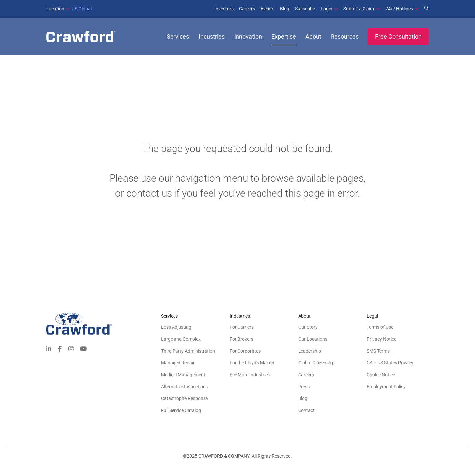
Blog (284, 8)
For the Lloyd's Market (252, 362)
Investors (224, 8)
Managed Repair (178, 362)
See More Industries (250, 374)
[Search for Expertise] (426, 8)
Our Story (308, 327)
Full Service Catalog (181, 410)
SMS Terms (378, 351)
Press (304, 386)
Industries (212, 36)
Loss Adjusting (176, 327)
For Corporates (245, 351)
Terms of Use (380, 327)
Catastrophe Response (184, 398)
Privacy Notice (381, 339)
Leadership (309, 351)
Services (178, 36)
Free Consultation (398, 36)
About (313, 36)
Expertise (283, 36)
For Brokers (241, 339)
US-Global (69, 8)
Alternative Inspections (184, 386)
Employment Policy (386, 386)
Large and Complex (181, 339)
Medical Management (183, 374)
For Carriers (242, 327)
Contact (306, 410)
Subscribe (305, 8)
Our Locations (312, 339)
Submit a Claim (358, 8)
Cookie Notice (381, 374)
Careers (247, 8)
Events (267, 8)
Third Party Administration (188, 351)
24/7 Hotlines (399, 8)
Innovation (248, 36)
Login (326, 8)
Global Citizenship (316, 362)
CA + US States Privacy (390, 362)
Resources (345, 36)
